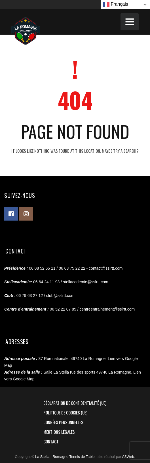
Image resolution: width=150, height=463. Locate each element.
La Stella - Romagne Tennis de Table (65, 456)
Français (115, 4)
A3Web (128, 456)
